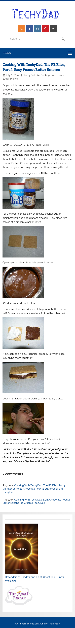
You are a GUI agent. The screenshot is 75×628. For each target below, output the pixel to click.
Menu (7, 52)
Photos (14, 78)
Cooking (45, 75)
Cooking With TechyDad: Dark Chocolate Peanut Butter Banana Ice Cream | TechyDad (36, 501)
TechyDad (29, 75)
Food (53, 75)
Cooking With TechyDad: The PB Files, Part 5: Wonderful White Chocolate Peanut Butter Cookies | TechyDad (34, 489)
